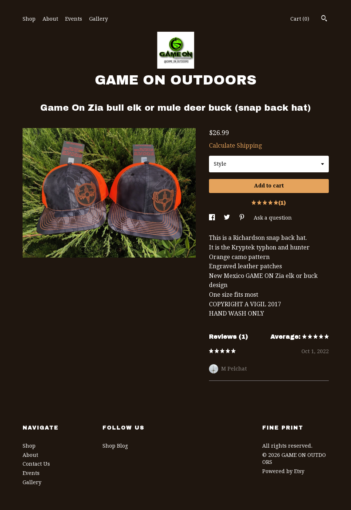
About (50, 19)
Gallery (98, 19)
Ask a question (273, 218)
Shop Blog (115, 446)
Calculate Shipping (235, 145)
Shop (29, 19)
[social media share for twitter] (228, 218)
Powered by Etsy (283, 471)
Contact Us (36, 464)
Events (73, 19)
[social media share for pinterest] (242, 218)
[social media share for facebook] (212, 218)
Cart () (299, 19)
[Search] (324, 19)
